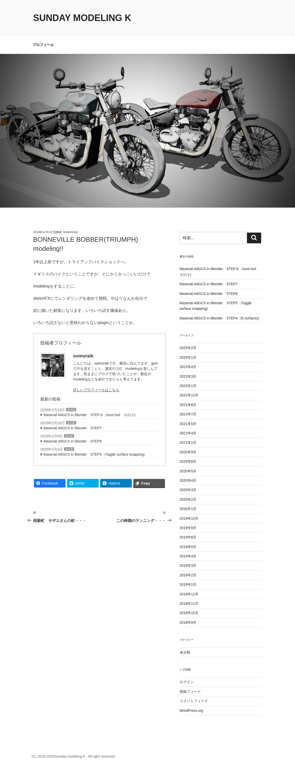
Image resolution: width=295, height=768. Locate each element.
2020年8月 (188, 461)
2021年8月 (188, 405)
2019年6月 (188, 537)
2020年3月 (188, 490)
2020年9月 (188, 452)
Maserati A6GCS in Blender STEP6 (73, 441)
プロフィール (43, 45)
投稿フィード (190, 692)
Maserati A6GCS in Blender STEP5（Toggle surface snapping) (94, 454)
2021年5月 (188, 424)
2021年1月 (188, 442)
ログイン (187, 682)
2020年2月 (188, 499)
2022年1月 (188, 386)
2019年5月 (188, 547)
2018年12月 (189, 594)
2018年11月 (189, 603)
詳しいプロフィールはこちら (96, 390)
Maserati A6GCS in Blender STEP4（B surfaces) (219, 318)
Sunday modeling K (82, 18)
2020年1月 (188, 509)
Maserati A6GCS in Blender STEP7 (73, 428)
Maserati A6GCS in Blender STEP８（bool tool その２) (89, 415)
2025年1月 (188, 357)
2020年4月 (188, 480)
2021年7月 (188, 414)
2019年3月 (188, 565)
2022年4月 (188, 367)
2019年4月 (188, 556)
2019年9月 (188, 528)
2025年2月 (188, 348)
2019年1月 (188, 584)
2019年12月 (189, 518)
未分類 (71, 409)
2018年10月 (189, 613)
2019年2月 (188, 575)
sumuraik (70, 232)
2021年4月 (188, 433)
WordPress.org (191, 711)
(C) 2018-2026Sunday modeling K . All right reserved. (74, 756)
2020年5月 (188, 471)
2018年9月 (188, 622)
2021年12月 (189, 395)
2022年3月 (188, 376)
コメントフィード (194, 701)
